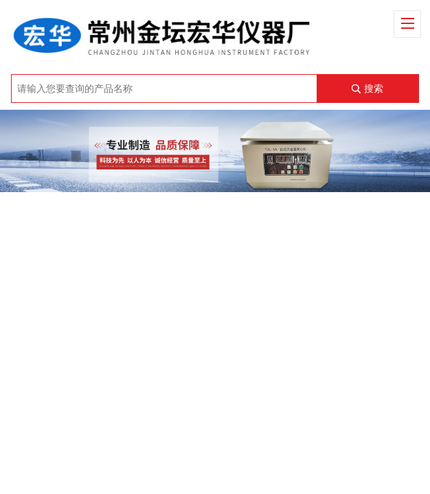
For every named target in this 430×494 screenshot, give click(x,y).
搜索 (373, 88)
